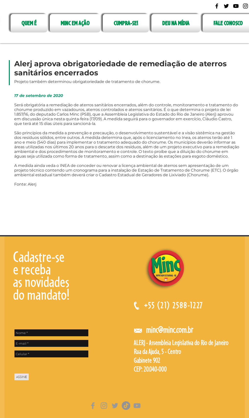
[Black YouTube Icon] (236, 6)
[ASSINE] (21, 377)
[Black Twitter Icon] (226, 6)
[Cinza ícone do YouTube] (137, 405)
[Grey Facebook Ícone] (93, 405)
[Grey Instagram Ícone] (104, 405)
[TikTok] (126, 405)
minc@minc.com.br (169, 330)
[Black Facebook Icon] (216, 6)
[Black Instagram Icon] (245, 6)
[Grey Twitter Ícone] (115, 405)
